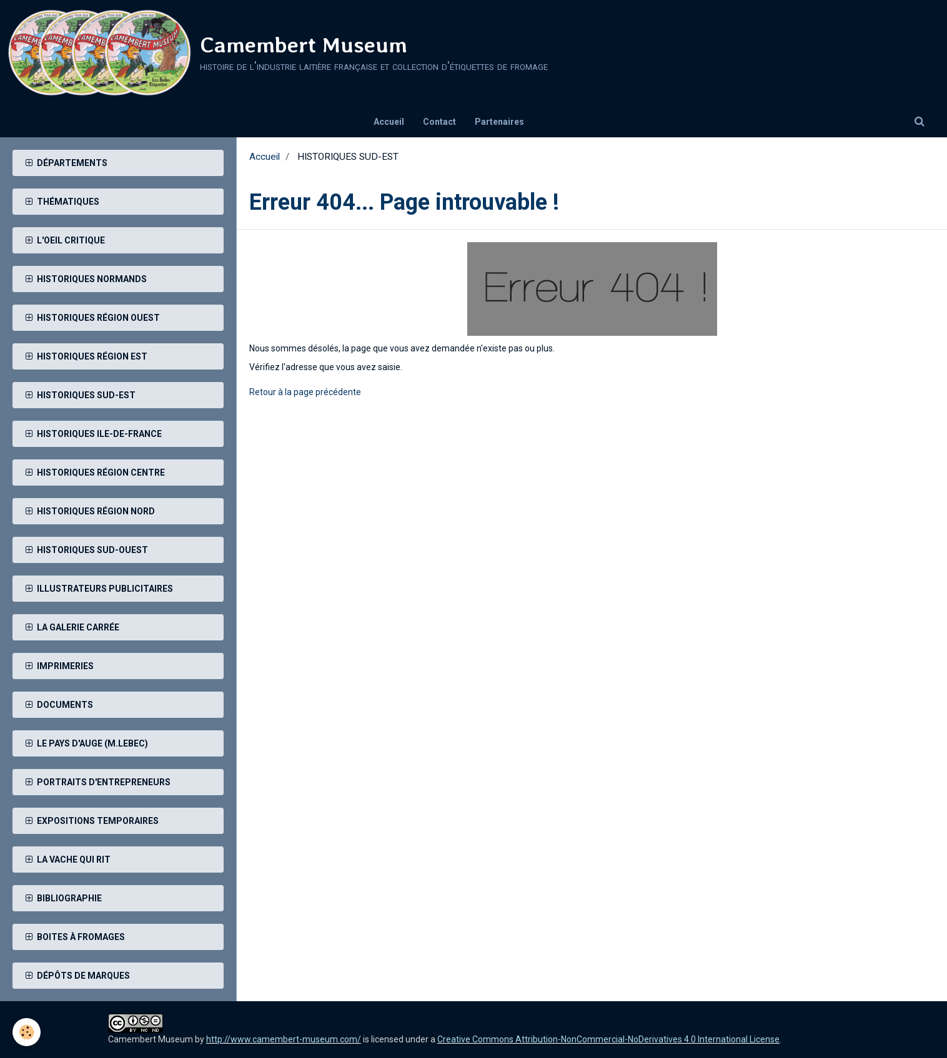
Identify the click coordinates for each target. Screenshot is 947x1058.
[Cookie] (26, 1032)
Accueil (389, 122)
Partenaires (499, 122)
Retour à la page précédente (305, 392)
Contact (439, 122)
